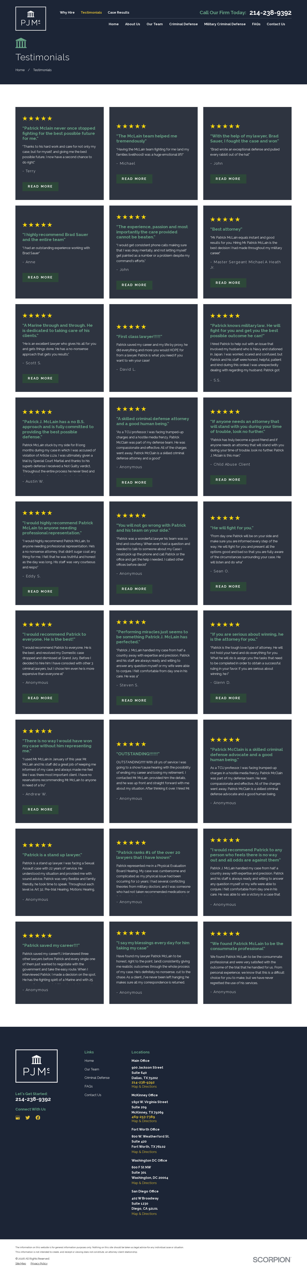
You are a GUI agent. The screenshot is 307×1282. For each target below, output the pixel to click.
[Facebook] (38, 1117)
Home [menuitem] (114, 24)
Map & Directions (144, 1086)
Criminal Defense (97, 1078)
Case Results (118, 12)
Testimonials (91, 12)
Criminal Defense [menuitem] (183, 24)
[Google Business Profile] (17, 1117)
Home (89, 1061)
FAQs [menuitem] (256, 24)
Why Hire (67, 12)
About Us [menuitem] (132, 24)
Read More (40, 186)
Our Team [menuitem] (155, 24)
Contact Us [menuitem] (276, 24)
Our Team (92, 1069)
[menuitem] (20, 1263)
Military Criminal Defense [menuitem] (225, 24)
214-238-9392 (271, 12)
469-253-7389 (143, 1117)
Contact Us (93, 1095)
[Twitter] (27, 1117)
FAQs (89, 1086)
